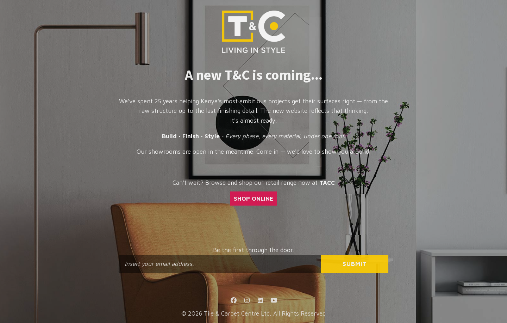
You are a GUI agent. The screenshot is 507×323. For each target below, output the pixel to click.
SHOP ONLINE (253, 198)
